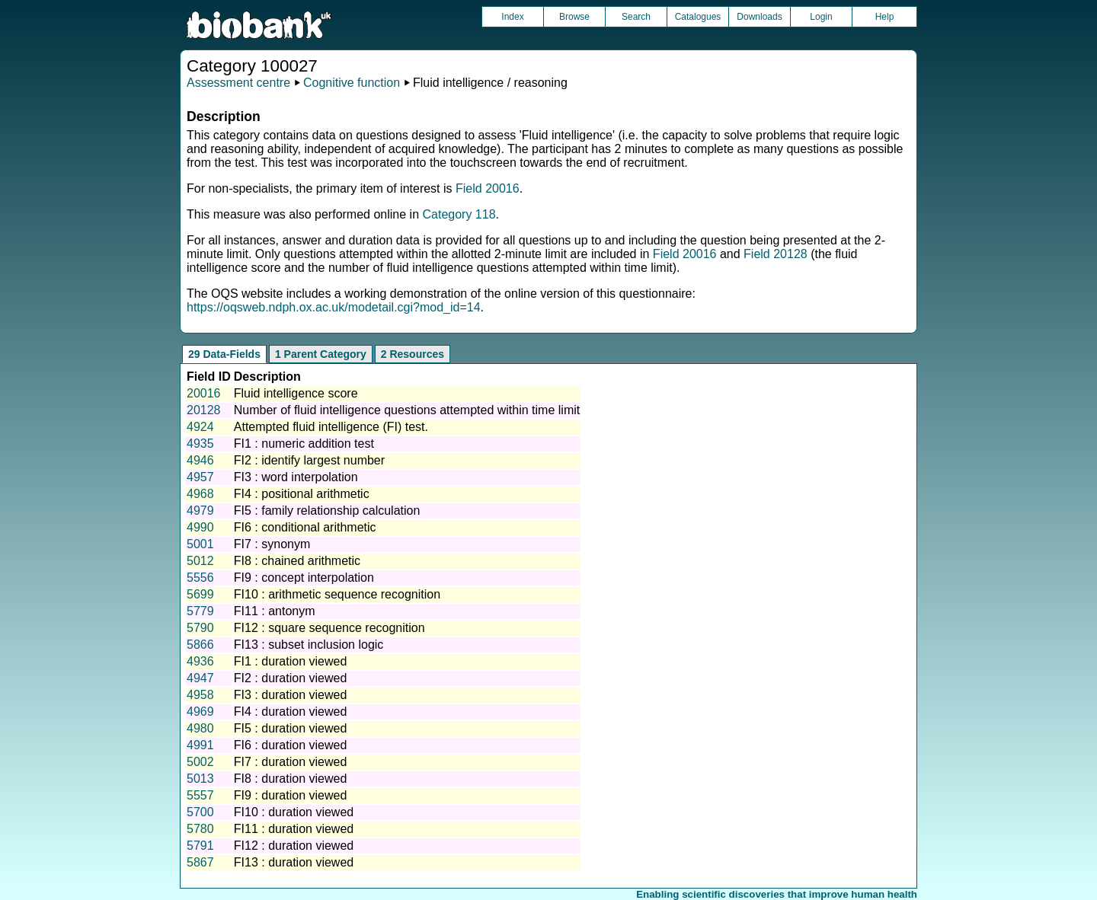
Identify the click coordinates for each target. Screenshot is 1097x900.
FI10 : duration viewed (293, 812)
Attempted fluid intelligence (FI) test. (331, 426)
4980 (200, 728)
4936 (200, 661)
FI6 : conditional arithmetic (305, 527)
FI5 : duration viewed (290, 728)
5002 (200, 761)
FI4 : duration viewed (290, 711)
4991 (200, 745)
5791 (200, 845)
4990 (200, 527)
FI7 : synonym (272, 544)
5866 (200, 644)
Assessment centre (238, 82)
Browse (574, 16)
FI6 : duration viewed (290, 745)
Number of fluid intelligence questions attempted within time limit (407, 410)
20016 (204, 393)
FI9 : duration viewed (290, 795)
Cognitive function (351, 82)
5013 (200, 778)
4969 (200, 711)
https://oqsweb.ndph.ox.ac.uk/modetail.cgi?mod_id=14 (334, 307)
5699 (200, 594)
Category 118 (458, 214)
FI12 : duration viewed (293, 845)
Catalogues (698, 16)
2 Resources (412, 354)
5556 (200, 577)
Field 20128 (776, 253)
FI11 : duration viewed (293, 828)
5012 (200, 560)
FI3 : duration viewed (290, 694)
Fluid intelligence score (296, 393)
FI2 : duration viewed (290, 678)
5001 (200, 544)
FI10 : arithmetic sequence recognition (337, 594)
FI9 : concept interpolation (304, 577)
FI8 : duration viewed (290, 778)
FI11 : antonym (274, 611)
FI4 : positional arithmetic (301, 493)
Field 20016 (488, 188)
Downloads (759, 16)
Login (821, 16)
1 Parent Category (320, 354)
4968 (200, 493)
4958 (200, 694)
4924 (200, 426)
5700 (200, 812)
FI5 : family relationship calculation (327, 510)
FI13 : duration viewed (293, 862)
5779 (200, 611)
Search (636, 16)
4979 (200, 510)
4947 (200, 678)
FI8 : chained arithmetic (297, 560)
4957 (200, 477)
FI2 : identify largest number (309, 460)
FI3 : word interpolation (296, 477)
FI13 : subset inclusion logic (309, 644)
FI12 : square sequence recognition (329, 627)
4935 (200, 443)
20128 (204, 410)
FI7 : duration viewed (290, 761)
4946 (200, 460)
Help (884, 16)
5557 (200, 795)
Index (512, 16)
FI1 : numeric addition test (304, 443)
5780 (200, 828)
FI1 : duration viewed (290, 661)
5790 (200, 627)
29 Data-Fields (224, 354)
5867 (200, 862)
